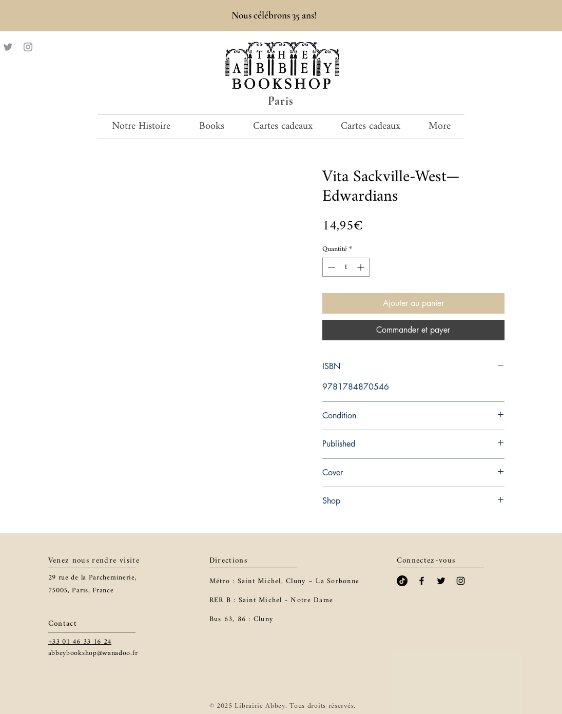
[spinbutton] (346, 267)
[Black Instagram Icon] (460, 580)
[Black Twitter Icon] (441, 580)
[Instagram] (28, 47)
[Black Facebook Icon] (421, 580)
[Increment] (361, 267)
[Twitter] (8, 47)
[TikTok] (402, 580)
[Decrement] (330, 267)
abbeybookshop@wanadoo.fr (93, 653)
